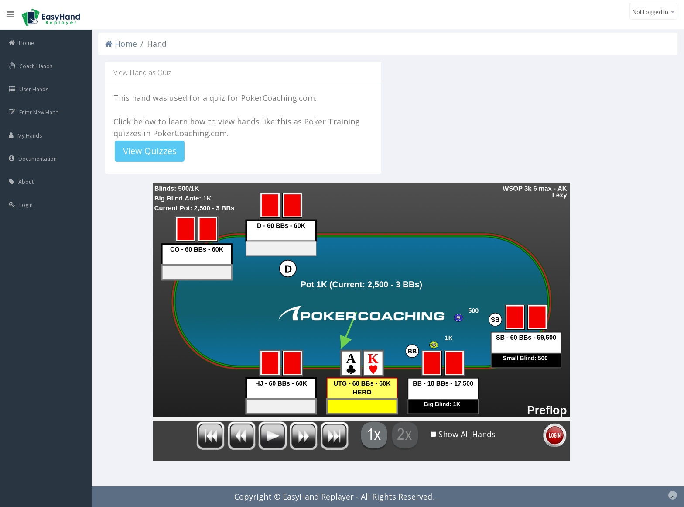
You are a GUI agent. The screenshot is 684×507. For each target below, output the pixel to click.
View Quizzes (150, 151)
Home (121, 43)
